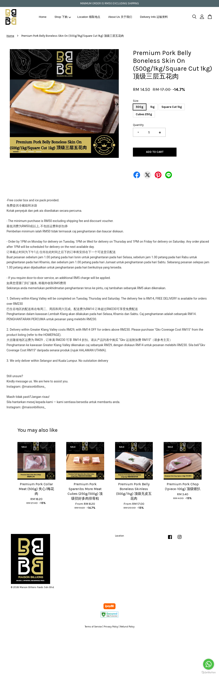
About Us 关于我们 (120, 16)
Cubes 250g (144, 114)
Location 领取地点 (88, 16)
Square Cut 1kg (171, 106)
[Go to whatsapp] (208, 664)
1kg (152, 106)
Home (42, 16)
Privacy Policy (111, 626)
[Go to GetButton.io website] (209, 672)
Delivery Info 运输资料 (154, 16)
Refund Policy (127, 626)
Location (119, 535)
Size (135, 100)
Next (116, 104)
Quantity (138, 125)
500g (139, 106)
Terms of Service (93, 626)
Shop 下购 (62, 16)
